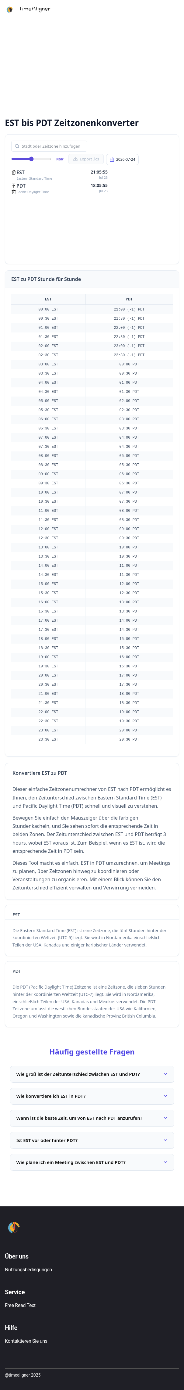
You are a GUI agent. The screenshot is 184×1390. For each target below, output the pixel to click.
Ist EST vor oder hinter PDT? (92, 1140)
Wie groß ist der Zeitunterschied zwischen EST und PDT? (92, 1074)
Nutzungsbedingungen (28, 1270)
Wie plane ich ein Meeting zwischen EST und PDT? (92, 1162)
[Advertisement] (92, 67)
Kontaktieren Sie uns (26, 1341)
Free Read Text (20, 1306)
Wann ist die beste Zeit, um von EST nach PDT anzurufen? (92, 1118)
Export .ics (86, 159)
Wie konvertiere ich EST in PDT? (92, 1096)
